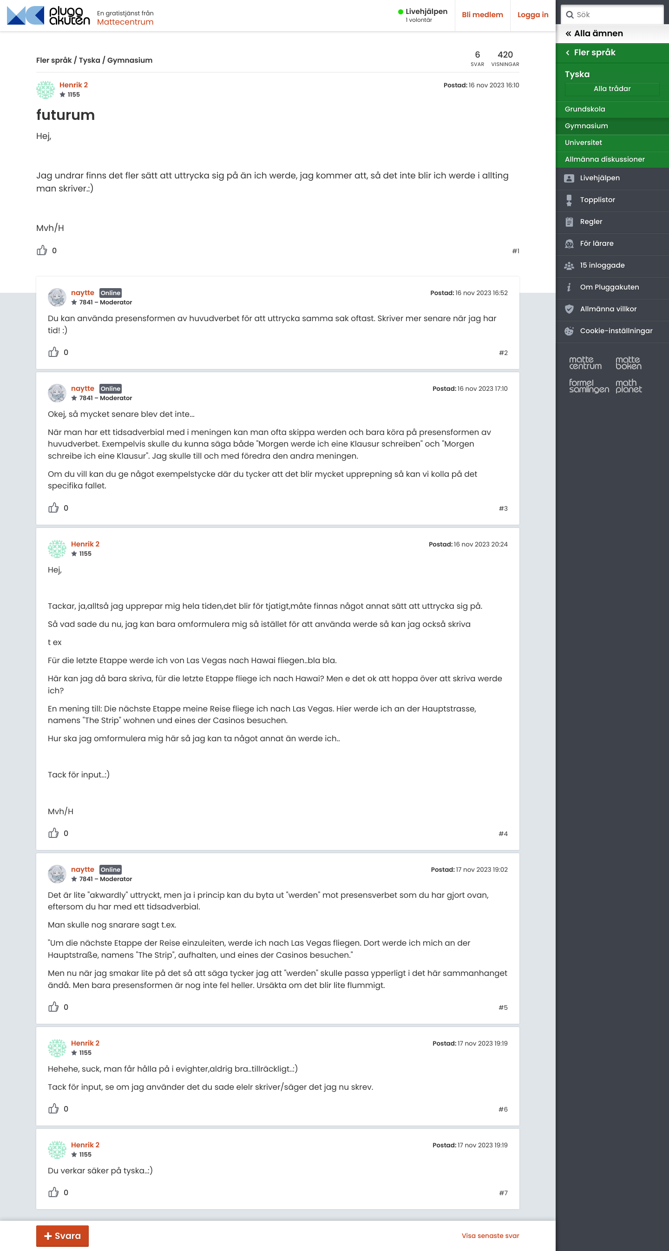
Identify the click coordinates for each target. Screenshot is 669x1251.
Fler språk (54, 61)
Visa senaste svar (490, 1235)
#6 (503, 1110)
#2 (503, 353)
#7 (503, 1193)
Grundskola (585, 109)
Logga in (533, 15)
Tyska (89, 61)
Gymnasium (130, 61)
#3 (503, 509)
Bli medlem (483, 15)
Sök (569, 15)
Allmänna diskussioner (605, 160)
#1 (515, 251)
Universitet (583, 143)
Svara (68, 1236)
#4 (503, 834)
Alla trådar (612, 89)
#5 (503, 1008)
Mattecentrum (125, 22)
